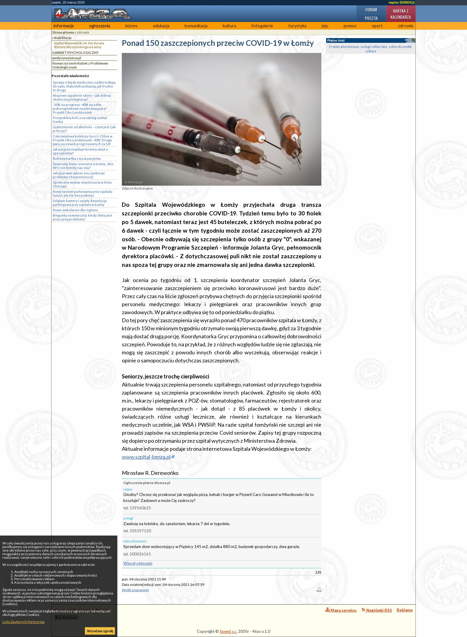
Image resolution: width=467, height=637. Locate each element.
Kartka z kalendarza (400, 13)
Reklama (404, 610)
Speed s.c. (228, 631)
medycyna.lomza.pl (66, 58)
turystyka (297, 25)
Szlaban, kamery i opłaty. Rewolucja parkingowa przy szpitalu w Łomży (80, 202)
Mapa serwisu (341, 610)
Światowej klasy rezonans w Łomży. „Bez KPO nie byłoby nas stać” (83, 166)
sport (377, 25)
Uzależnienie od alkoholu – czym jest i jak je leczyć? (84, 129)
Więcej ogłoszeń (137, 563)
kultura (229, 25)
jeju (325, 25)
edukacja (161, 25)
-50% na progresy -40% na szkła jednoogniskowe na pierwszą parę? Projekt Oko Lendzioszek (80, 108)
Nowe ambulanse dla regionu (75, 210)
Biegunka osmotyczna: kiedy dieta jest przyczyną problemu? (82, 217)
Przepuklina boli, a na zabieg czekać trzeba (80, 119)
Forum (371, 9)
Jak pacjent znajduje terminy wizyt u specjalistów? (80, 151)
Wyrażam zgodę (100, 631)
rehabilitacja (61, 38)
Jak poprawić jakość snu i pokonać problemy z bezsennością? (79, 175)
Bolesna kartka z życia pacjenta (77, 158)
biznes (131, 25)
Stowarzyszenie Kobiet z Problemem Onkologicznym (80, 65)
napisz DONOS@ (402, 2)
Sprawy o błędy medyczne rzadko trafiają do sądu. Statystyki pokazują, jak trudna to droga (84, 86)
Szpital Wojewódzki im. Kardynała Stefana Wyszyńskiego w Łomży (79, 45)
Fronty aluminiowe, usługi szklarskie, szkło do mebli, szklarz (370, 48)
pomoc (350, 25)
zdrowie (405, 25)
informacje (64, 25)
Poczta (371, 18)
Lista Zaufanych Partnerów (23, 621)
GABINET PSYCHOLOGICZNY (75, 52)
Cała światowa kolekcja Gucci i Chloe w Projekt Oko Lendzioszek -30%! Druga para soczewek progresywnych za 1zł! (82, 140)
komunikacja (196, 25)
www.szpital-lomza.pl (146, 456)
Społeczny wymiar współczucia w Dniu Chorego (82, 184)
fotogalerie (262, 25)
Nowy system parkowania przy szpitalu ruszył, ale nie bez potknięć (82, 193)
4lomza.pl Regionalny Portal (81, 613)
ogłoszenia (99, 25)
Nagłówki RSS (376, 610)
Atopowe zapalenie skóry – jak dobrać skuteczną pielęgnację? (82, 97)
